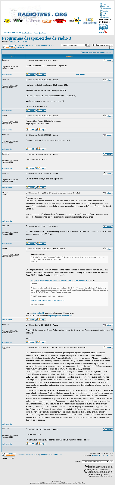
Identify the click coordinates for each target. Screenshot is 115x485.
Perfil (103, 13)
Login (103, 15)
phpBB (61, 481)
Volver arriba (7, 74)
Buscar (103, 4)
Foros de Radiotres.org (27, 45)
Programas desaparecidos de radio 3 (36, 38)
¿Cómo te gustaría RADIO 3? (50, 454)
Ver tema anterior (88, 52)
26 (26, 41)
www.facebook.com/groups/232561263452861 (48, 300)
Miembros (104, 6)
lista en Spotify (39, 313)
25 (23, 41)
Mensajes (104, 18)
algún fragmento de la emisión (60, 316)
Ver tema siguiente (104, 52)
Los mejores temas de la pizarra (103, 30)
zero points (80, 74)
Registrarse (105, 11)
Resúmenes (105, 9)
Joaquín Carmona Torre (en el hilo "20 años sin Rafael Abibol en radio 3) (59, 281)
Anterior (12, 41)
